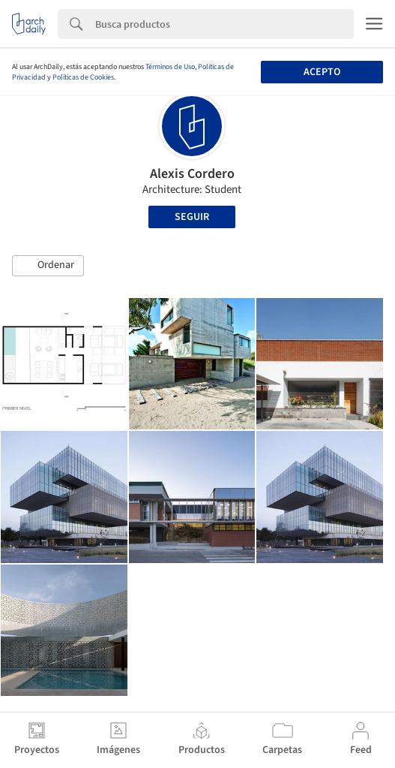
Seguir (192, 216)
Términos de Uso (170, 67)
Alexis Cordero (192, 173)
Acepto (322, 72)
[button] (48, 265)
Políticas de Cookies (83, 77)
